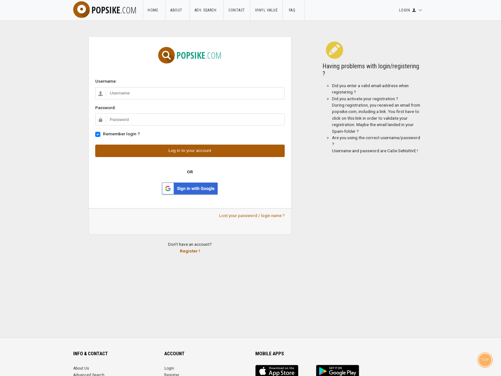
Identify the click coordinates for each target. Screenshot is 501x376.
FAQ (294, 10)
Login (169, 368)
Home (154, 10)
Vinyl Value (266, 10)
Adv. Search (207, 10)
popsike (104, 10)
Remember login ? (121, 133)
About (177, 10)
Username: (106, 81)
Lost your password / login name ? (252, 215)
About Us (81, 368)
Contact (236, 10)
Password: (105, 107)
